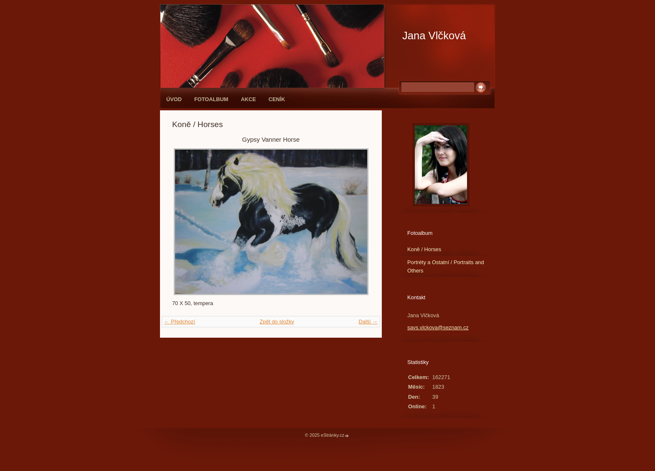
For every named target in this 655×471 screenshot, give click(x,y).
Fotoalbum (211, 99)
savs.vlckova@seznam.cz (438, 327)
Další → (368, 321)
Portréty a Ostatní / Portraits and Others (445, 266)
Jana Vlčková (434, 35)
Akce (248, 99)
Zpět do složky (276, 321)
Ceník (277, 99)
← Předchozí (179, 321)
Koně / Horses (424, 249)
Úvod (174, 99)
